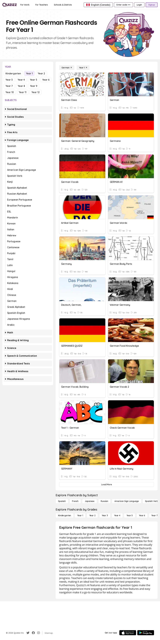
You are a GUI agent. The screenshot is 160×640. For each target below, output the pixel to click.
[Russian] (104, 501)
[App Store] (127, 632)
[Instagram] (38, 632)
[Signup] (152, 4)
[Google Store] (145, 632)
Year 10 (10, 92)
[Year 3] (104, 515)
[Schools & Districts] (63, 4)
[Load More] (106, 484)
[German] (66, 67)
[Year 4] (117, 515)
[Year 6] (142, 515)
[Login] (139, 4)
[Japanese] (89, 501)
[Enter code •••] (123, 4)
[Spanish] (62, 501)
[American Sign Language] (126, 501)
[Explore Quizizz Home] (9, 5)
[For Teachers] (41, 4)
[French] (75, 501)
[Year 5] (129, 515)
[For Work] (25, 4)
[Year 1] (83, 67)
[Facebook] (33, 632)
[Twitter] (27, 632)
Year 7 (9, 85)
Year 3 (9, 79)
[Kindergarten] (65, 515)
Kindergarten (13, 73)
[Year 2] (92, 515)
